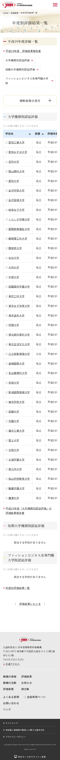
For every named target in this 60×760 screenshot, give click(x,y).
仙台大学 (13, 258)
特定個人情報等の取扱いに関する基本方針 (25, 730)
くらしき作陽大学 (19, 219)
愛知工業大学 (16, 142)
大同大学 (13, 267)
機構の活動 (9, 683)
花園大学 (13, 421)
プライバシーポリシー (16, 736)
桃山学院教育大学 (19, 479)
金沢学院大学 (16, 190)
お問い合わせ (11, 703)
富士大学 (13, 440)
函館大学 (13, 411)
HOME (6, 12)
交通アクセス (13, 664)
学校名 (10, 134)
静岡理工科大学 (17, 238)
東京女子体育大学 (19, 306)
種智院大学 (15, 248)
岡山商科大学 (16, 171)
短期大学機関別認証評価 (20, 69)
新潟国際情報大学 (19, 392)
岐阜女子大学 (16, 210)
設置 (37, 134)
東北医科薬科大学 (19, 334)
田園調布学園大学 (19, 286)
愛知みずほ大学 (17, 152)
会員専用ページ (36, 697)
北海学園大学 (16, 459)
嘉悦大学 (13, 181)
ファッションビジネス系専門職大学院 (26, 80)
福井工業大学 (16, 431)
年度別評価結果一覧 (18, 588)
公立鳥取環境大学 (19, 354)
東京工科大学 (16, 296)
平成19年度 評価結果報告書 (23, 51)
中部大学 (13, 277)
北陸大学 (13, 450)
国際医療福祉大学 (19, 229)
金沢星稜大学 (16, 200)
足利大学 (13, 162)
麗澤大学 (13, 498)
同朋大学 (13, 325)
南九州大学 (15, 469)
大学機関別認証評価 (17, 60)
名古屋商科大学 (17, 373)
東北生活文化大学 (19, 344)
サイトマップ (12, 723)
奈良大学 (13, 382)
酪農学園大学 (16, 488)
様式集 (25, 689)
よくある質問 (11, 697)
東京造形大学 (16, 315)
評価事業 (8, 689)
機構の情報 (9, 676)
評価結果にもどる (30, 604)
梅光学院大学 (16, 402)
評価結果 (14, 12)
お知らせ (26, 683)
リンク (7, 709)
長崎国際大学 (16, 363)
